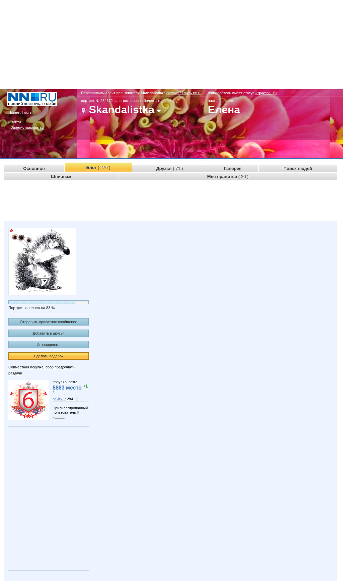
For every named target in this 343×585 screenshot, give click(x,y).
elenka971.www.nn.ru (183, 93)
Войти (16, 122)
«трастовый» (266, 93)
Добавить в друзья (48, 333)
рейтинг (59, 399)
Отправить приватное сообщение (48, 322)
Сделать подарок (48, 356)
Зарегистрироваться (28, 127)
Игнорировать (49, 345)
